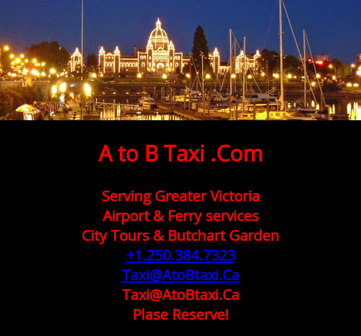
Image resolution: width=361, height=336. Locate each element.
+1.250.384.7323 (180, 255)
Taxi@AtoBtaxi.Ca (180, 275)
